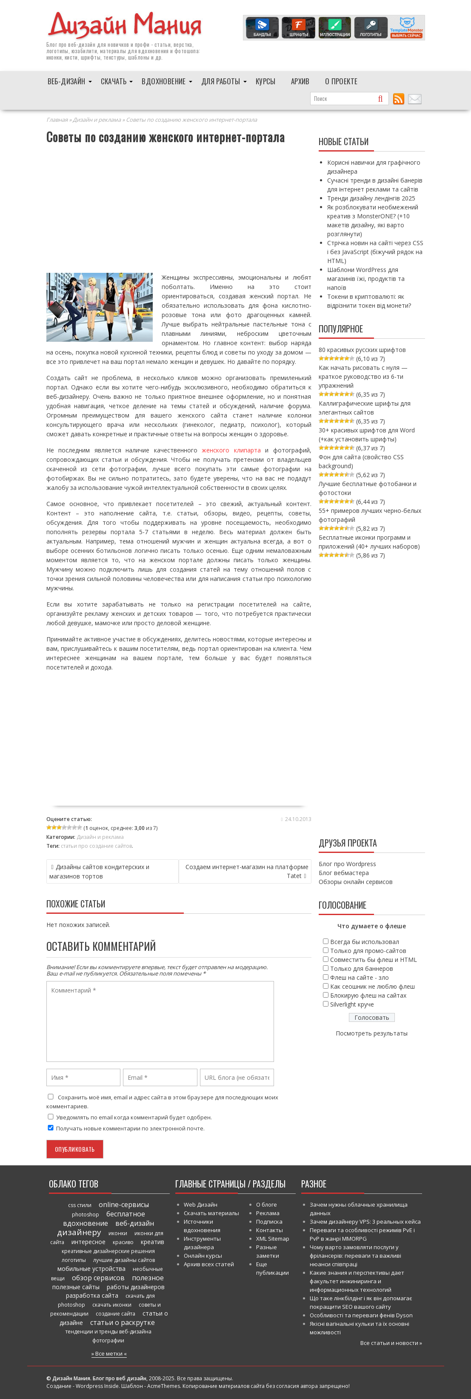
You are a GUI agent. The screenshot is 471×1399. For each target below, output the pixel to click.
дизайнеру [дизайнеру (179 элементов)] (79, 1232)
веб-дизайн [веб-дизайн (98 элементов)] (134, 1223)
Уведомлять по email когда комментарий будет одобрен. (129, 1117)
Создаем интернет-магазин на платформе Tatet (247, 871)
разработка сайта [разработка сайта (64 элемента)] (92, 1295)
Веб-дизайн (67, 81)
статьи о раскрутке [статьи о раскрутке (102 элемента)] (122, 1322)
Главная (57, 119)
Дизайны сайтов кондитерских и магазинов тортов (99, 871)
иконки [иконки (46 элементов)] (117, 1233)
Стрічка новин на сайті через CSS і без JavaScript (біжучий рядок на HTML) (375, 252)
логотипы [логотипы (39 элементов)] (74, 1260)
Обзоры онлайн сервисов (356, 882)
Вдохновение (164, 81)
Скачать (114, 81)
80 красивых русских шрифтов (362, 350)
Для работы (220, 81)
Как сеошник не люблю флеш (372, 986)
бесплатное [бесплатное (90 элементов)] (125, 1214)
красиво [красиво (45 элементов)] (123, 1242)
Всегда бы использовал (364, 942)
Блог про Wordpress (347, 864)
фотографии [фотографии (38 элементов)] (108, 1340)
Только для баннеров (361, 968)
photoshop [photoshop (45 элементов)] (85, 1214)
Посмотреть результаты (372, 1033)
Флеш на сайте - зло (359, 977)
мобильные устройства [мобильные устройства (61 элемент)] (91, 1269)
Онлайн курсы (203, 1255)
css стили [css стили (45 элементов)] (79, 1205)
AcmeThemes (163, 1386)
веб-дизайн (81, 44)
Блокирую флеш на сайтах (368, 995)
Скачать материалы (211, 1213)
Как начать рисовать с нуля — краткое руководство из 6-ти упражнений (363, 376)
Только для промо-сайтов (368, 951)
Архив (300, 81)
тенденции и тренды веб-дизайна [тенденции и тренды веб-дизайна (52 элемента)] (108, 1331)
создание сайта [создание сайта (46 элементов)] (115, 1313)
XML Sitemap (272, 1238)
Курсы (266, 81)
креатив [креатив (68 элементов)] (152, 1242)
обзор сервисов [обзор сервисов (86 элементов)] (98, 1277)
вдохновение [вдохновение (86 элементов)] (85, 1223)
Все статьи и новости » (391, 1343)
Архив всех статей (209, 1264)
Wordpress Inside (97, 1386)
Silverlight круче (352, 1004)
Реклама (268, 1213)
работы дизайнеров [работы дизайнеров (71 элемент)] (136, 1287)
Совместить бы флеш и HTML (373, 960)
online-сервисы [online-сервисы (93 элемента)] (124, 1204)
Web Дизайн (200, 1204)
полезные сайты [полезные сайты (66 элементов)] (76, 1287)
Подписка (269, 1221)
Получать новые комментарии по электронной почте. (125, 1128)
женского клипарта (231, 450)
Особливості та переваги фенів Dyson (361, 1315)
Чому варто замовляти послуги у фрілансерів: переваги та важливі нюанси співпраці (355, 1255)
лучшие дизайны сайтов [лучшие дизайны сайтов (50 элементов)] (124, 1260)
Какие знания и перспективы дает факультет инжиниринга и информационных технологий (357, 1281)
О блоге (266, 1204)
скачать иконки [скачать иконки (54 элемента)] (111, 1304)
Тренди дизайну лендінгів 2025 (371, 198)
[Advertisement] (178, 209)
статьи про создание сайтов (96, 846)
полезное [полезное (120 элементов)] (148, 1277)
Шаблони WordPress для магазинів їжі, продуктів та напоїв (366, 279)
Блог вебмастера (344, 873)
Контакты (269, 1230)
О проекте (341, 81)
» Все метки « (109, 1353)
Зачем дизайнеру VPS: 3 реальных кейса (365, 1221)
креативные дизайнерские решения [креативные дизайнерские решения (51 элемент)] (108, 1251)
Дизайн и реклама (97, 119)
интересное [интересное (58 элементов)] (88, 1242)
